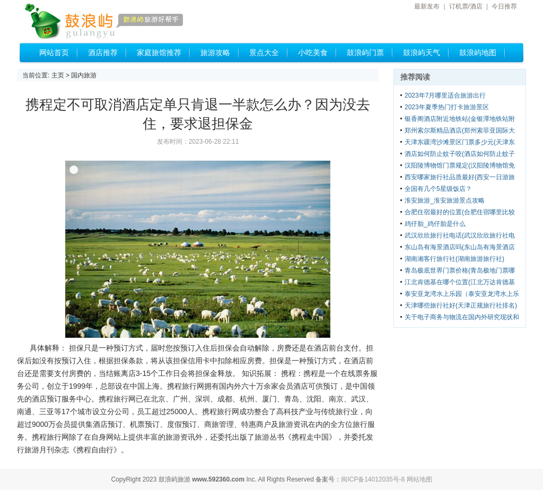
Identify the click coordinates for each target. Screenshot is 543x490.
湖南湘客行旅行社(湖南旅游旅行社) (454, 258)
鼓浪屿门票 (365, 52)
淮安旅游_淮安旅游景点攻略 (445, 200)
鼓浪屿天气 (421, 52)
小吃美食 (313, 52)
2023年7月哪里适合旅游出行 (445, 95)
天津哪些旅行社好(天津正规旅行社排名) (461, 305)
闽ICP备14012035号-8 (373, 479)
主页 (57, 75)
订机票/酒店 (466, 6)
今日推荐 (504, 6)
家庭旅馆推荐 (159, 52)
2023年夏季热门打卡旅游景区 (447, 107)
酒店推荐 (103, 52)
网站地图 (419, 479)
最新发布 (427, 6)
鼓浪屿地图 (477, 52)
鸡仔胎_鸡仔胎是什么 (435, 224)
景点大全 (264, 52)
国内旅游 (84, 75)
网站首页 (54, 52)
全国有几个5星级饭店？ (438, 188)
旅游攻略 (215, 52)
